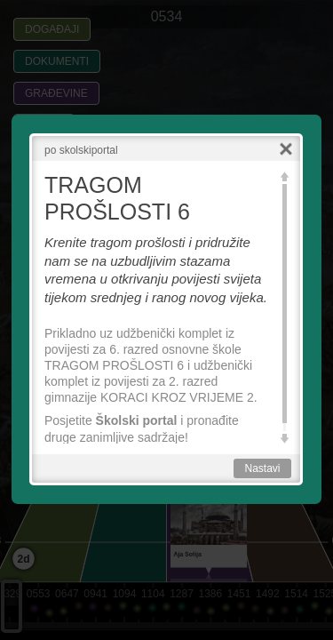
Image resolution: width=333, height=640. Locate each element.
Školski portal (137, 420)
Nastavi (262, 468)
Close (286, 149)
